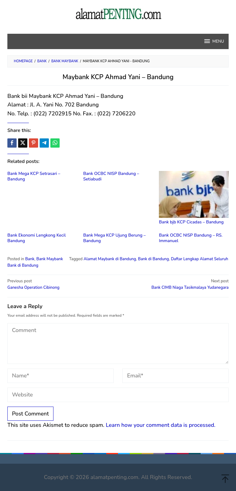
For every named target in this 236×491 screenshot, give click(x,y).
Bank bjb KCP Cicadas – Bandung (191, 222)
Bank (29, 259)
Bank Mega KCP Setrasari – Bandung (33, 176)
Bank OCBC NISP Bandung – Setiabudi (111, 176)
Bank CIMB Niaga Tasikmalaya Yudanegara (175, 284)
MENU (213, 41)
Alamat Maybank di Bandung (110, 259)
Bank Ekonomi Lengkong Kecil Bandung (36, 238)
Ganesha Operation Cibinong (60, 284)
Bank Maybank (49, 259)
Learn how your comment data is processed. (160, 425)
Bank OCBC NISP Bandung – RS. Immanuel (190, 238)
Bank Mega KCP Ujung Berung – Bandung (114, 238)
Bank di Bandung (153, 259)
